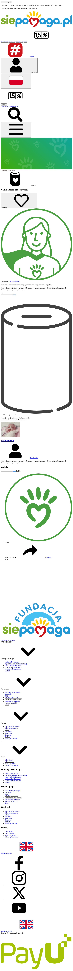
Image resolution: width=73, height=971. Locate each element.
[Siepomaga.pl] (36, 27)
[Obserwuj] (19, 200)
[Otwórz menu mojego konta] (19, 65)
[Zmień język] (16, 81)
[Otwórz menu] (16, 130)
